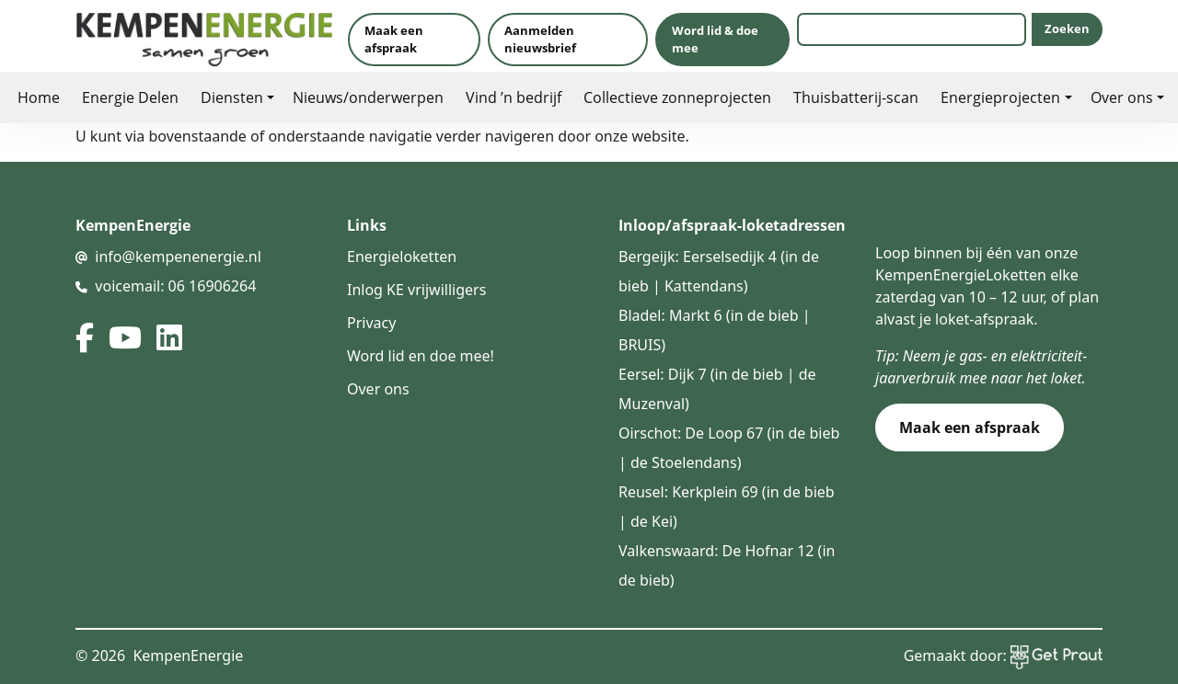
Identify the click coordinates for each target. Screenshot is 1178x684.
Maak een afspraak (393, 39)
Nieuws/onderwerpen (368, 97)
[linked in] (169, 337)
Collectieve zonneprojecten (677, 97)
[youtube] (125, 337)
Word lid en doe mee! (420, 356)
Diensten (232, 97)
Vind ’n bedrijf (513, 97)
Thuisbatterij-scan (855, 97)
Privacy (371, 323)
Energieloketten (401, 256)
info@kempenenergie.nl (178, 256)
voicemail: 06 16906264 (175, 286)
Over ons (1122, 97)
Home (38, 97)
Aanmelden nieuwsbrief (540, 39)
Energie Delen (130, 97)
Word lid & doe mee (715, 39)
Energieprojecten (1000, 97)
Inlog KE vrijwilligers (416, 289)
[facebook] (84, 337)
